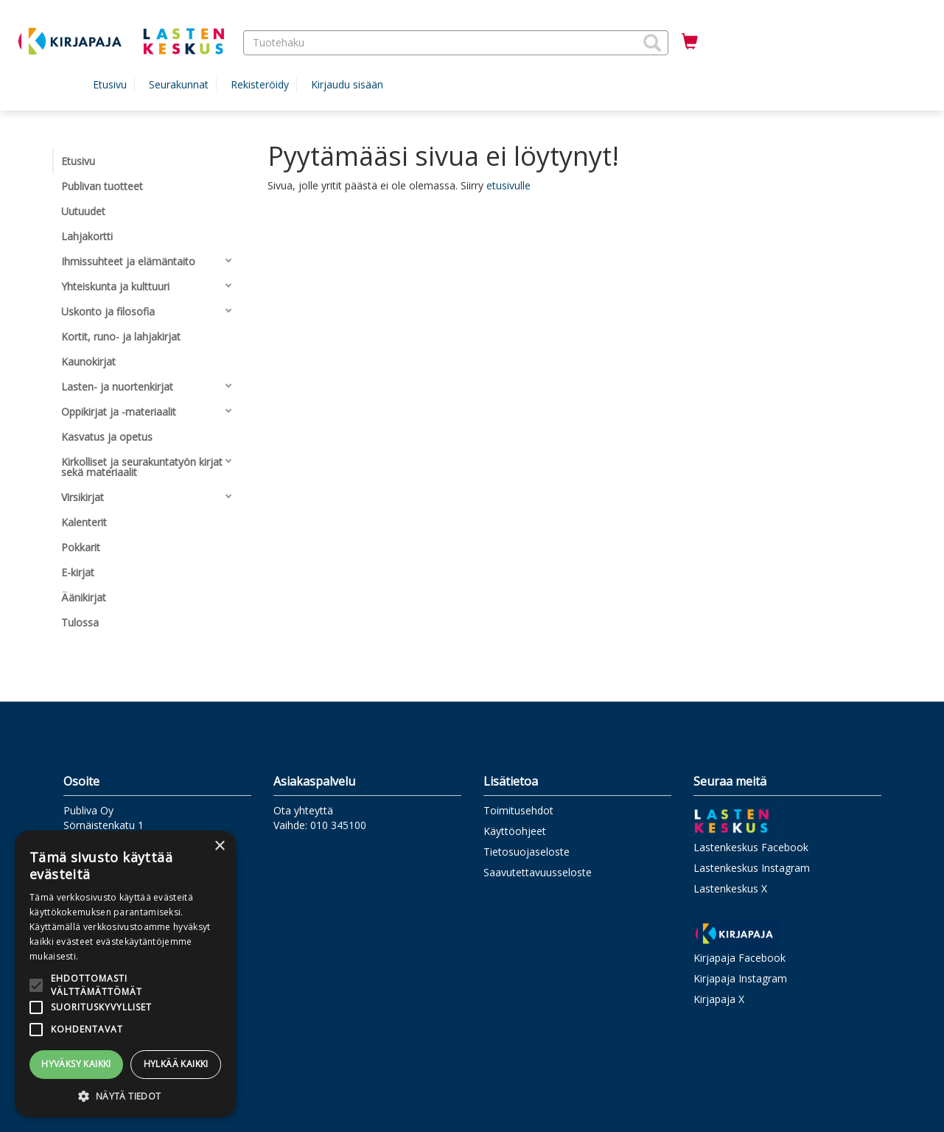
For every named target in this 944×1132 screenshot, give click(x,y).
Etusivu (110, 84)
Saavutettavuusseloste (537, 872)
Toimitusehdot (518, 810)
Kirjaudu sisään (347, 84)
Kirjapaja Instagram (740, 978)
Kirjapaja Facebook (739, 958)
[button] (652, 43)
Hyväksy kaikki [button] (76, 1064)
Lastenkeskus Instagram (751, 868)
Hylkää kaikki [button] (176, 1064)
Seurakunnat (179, 84)
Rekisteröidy (260, 84)
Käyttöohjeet (514, 831)
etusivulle (508, 185)
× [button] (219, 846)
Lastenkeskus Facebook (750, 847)
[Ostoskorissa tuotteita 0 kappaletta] (690, 42)
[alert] (125, 974)
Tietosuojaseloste (526, 852)
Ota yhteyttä (303, 810)
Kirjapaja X (718, 999)
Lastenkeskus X (730, 888)
